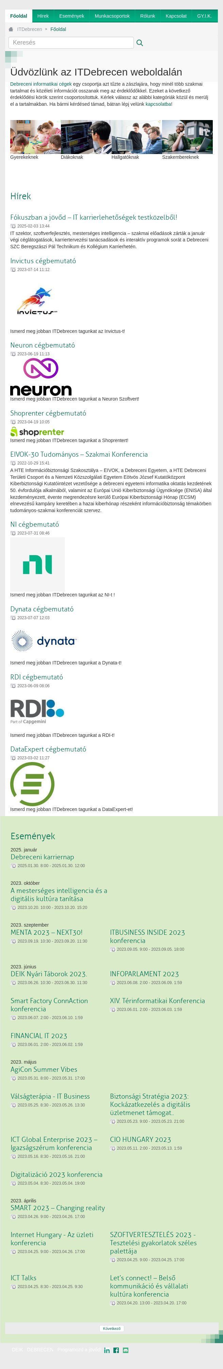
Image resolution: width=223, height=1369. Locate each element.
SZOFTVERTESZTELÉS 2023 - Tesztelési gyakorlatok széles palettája (153, 1243)
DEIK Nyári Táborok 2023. (49, 974)
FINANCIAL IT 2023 (39, 1036)
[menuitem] (18, 16)
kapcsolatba (158, 104)
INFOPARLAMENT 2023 (144, 974)
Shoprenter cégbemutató (48, 413)
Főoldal (58, 29)
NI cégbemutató (34, 524)
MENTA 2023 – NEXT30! (47, 932)
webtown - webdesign (195, 1356)
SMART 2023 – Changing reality (58, 1208)
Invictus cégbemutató (43, 261)
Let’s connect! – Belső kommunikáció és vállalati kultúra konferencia (149, 1286)
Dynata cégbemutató (42, 609)
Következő (112, 1328)
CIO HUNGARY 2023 (140, 1140)
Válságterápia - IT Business (50, 1096)
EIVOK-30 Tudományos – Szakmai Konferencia (79, 454)
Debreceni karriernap (42, 857)
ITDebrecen (29, 29)
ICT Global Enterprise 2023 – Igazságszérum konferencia (54, 1144)
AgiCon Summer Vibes (44, 1070)
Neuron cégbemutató (42, 345)
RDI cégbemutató (36, 677)
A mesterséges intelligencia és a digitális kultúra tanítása (59, 895)
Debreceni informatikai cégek (41, 84)
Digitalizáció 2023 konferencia (56, 1175)
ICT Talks (23, 1278)
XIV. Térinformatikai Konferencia (157, 1001)
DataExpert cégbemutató (48, 749)
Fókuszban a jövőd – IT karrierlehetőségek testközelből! (93, 217)
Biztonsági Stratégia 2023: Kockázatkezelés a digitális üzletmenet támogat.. (150, 1105)
